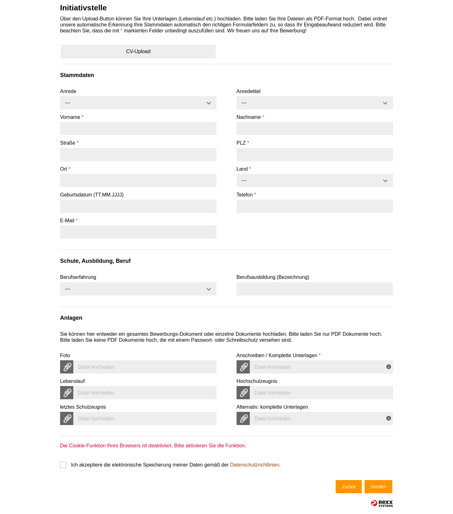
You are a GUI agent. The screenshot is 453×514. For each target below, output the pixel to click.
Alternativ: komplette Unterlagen (272, 407)
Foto (65, 355)
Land (244, 169)
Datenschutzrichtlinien (254, 464)
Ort (65, 169)
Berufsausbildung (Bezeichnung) (273, 277)
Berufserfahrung (78, 277)
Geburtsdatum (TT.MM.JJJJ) (92, 194)
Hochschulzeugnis (257, 381)
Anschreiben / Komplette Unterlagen (279, 355)
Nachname (250, 117)
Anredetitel (249, 91)
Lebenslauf (72, 381)
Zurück (348, 486)
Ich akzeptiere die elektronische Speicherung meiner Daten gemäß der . (176, 464)
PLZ (243, 143)
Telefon (246, 194)
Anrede (68, 91)
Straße (69, 143)
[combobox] (138, 102)
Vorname (72, 117)
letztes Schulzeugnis (83, 407)
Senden (378, 486)
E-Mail (69, 220)
